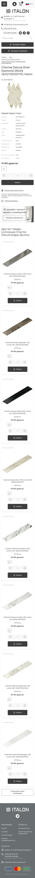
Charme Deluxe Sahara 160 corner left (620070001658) (17, 412)
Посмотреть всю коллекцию (17, 792)
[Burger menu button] (4, 4)
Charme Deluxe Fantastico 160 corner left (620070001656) (17, 549)
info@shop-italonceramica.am (16, 24)
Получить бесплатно (14, 218)
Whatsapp (20, 32)
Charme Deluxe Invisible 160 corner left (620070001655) (18, 618)
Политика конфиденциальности (8, 839)
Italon (11, 57)
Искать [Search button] (31, 38)
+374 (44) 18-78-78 (9, 28)
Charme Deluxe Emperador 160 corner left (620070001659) (17, 343)
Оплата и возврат (6, 835)
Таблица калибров (11, 201)
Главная (3, 57)
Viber (28, 32)
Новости (4, 828)
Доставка (4, 832)
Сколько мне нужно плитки (14, 190)
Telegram (24, 32)
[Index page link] (17, 11)
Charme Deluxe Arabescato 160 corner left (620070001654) (17, 687)
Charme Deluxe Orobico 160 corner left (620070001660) (17, 275)
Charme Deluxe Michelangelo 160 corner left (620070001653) (17, 755)
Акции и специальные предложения (25, 832)
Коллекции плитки (24, 828)
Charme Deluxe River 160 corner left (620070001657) (17, 481)
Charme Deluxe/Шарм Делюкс (10, 59)
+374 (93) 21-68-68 (10, 33)
